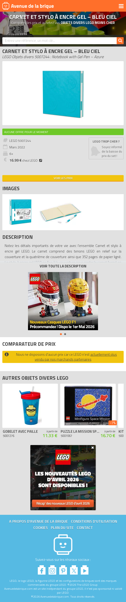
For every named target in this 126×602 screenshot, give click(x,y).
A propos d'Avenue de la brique (38, 521)
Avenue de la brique (28, 6)
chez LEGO (26, 160)
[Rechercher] (120, 40)
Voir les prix (63, 178)
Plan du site (62, 527)
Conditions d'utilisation (94, 521)
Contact (85, 527)
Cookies (40, 527)
